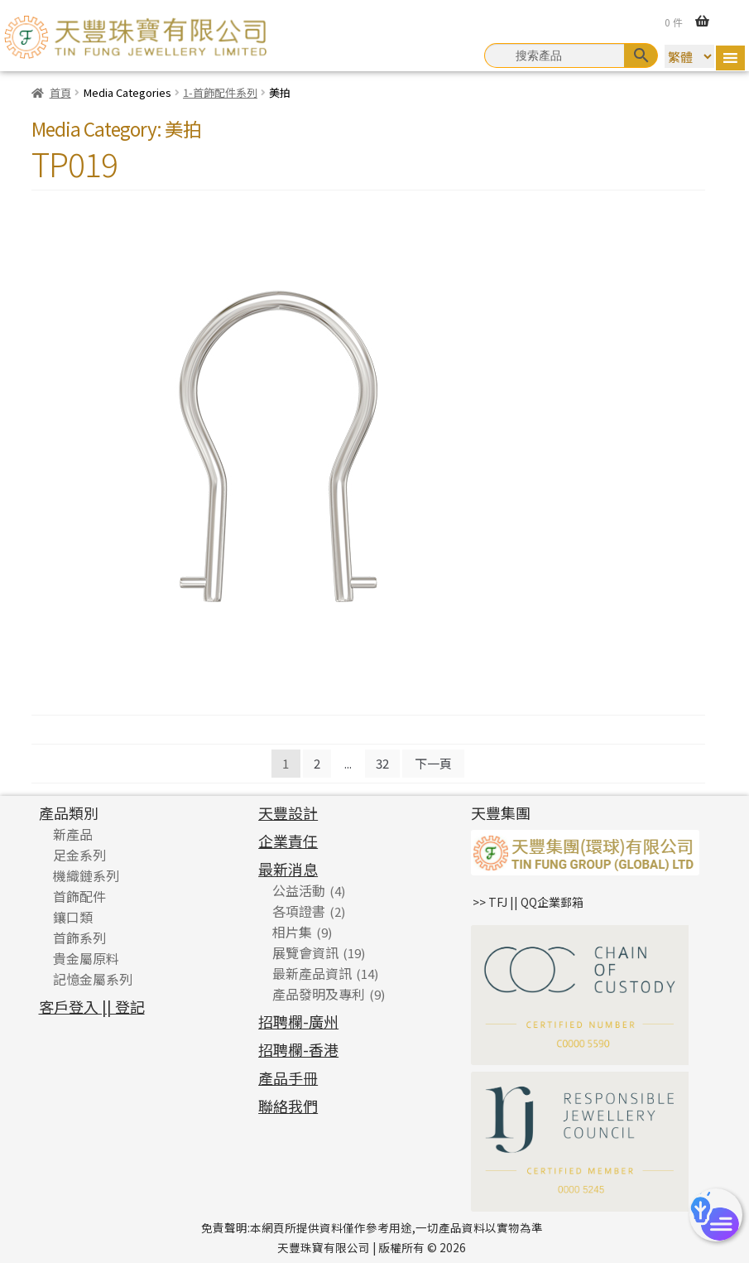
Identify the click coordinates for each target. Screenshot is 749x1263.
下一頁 (433, 763)
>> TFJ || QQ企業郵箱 (528, 902)
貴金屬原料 (86, 958)
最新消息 (288, 869)
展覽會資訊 (305, 952)
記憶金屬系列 (92, 979)
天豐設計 (288, 812)
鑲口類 (73, 917)
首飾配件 (79, 896)
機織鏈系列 (86, 875)
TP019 (74, 162)
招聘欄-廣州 (298, 1021)
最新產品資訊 (312, 973)
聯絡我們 (288, 1105)
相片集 (292, 932)
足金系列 (79, 855)
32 (382, 763)
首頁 (60, 92)
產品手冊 (288, 1077)
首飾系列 (79, 937)
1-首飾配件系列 (220, 92)
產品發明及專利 (318, 994)
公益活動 (298, 890)
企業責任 (288, 840)
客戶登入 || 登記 (92, 1006)
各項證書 (298, 911)
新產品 (73, 834)
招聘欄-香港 (298, 1049)
